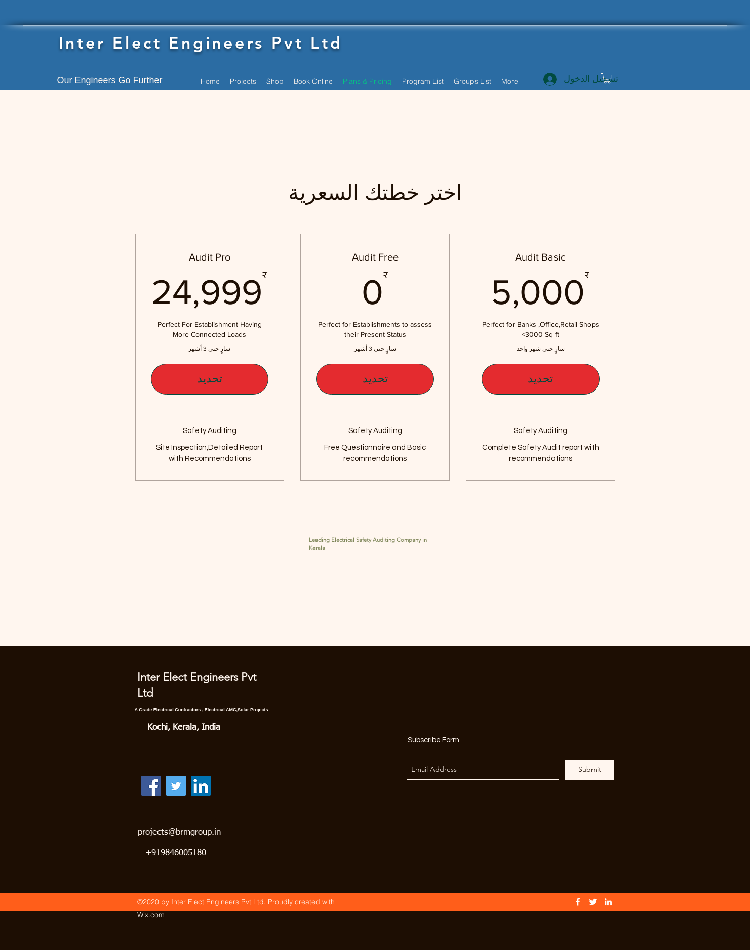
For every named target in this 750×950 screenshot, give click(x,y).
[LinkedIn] (201, 786)
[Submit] (589, 770)
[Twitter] (176, 786)
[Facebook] (151, 786)
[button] (607, 78)
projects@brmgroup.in (179, 832)
